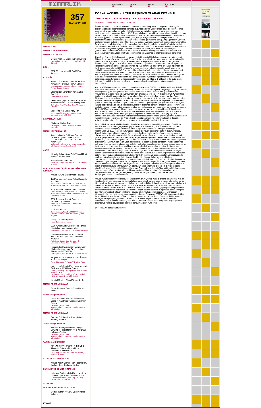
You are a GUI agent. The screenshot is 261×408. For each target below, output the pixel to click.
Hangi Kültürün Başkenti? (62, 219)
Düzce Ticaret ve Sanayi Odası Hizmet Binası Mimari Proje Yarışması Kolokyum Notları (68, 301)
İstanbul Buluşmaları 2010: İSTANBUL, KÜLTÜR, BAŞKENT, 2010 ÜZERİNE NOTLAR (67, 236)
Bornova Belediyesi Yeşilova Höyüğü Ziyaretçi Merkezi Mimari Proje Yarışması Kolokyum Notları (68, 330)
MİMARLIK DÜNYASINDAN (55, 51)
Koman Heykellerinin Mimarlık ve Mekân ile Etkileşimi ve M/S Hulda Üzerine (69, 267)
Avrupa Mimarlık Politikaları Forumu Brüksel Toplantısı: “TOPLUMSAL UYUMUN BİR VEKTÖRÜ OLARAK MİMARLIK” (66, 138)
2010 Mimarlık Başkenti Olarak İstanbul (68, 189)
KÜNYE (47, 403)
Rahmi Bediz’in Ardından (61, 160)
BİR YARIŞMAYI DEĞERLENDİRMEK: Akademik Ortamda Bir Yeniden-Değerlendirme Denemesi (67, 348)
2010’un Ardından (58, 209)
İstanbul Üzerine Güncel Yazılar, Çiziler (68, 280)
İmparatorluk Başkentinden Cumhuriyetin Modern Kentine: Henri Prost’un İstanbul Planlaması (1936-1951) (68, 249)
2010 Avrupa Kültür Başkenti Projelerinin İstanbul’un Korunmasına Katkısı (68, 227)
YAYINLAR (48, 383)
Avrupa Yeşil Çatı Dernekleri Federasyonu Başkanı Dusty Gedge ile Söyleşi (69, 364)
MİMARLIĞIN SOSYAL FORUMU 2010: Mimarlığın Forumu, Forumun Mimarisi (68, 83)
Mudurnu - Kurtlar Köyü (61, 123)
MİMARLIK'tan (49, 46)
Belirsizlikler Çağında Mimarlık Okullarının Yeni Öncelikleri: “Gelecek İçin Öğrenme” (69, 101)
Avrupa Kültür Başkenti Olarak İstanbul (67, 175)
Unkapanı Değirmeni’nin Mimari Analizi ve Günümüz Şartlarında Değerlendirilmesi (69, 374)
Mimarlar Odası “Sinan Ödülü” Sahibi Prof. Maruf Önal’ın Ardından (69, 155)
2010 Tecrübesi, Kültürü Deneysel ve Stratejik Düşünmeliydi (67, 200)
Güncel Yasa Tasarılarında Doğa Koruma (68, 59)
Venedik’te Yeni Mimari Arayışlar (65, 111)
